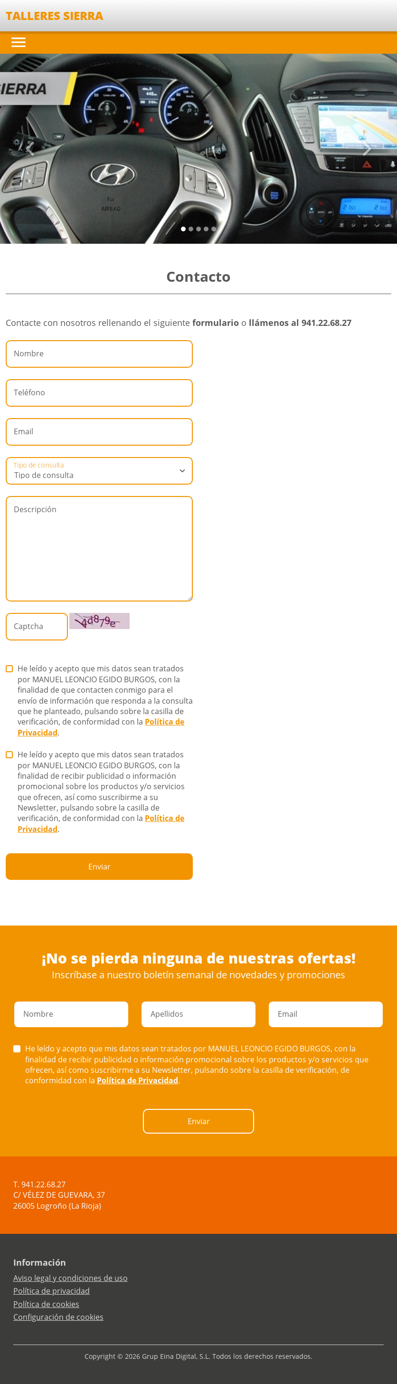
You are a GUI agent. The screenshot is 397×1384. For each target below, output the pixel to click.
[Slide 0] (183, 229)
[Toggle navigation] (18, 42)
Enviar (99, 866)
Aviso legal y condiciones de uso (70, 1278)
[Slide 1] (191, 229)
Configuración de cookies (58, 1317)
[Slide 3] (206, 229)
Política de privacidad (51, 1291)
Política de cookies (46, 1304)
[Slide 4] (213, 229)
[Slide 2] (198, 229)
